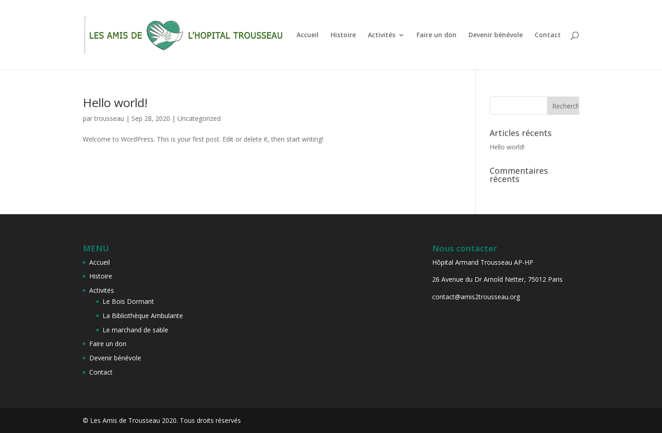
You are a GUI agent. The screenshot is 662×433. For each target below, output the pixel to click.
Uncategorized (199, 118)
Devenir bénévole (495, 35)
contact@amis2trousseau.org (476, 296)
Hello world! (115, 102)
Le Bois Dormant (128, 301)
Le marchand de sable (135, 329)
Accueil (308, 35)
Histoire (343, 35)
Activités (381, 35)
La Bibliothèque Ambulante (143, 315)
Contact (548, 35)
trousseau (109, 118)
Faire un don (437, 35)
